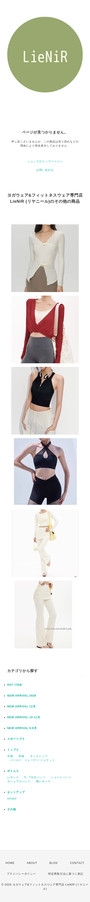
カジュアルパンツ (19, 781)
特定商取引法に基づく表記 (65, 873)
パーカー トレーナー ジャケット (31, 760)
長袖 (21, 756)
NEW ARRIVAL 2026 (21, 695)
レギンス (13, 777)
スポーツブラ (16, 739)
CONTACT (77, 863)
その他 (11, 809)
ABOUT (32, 863)
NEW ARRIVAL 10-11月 (23, 717)
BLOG (54, 863)
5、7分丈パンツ (34, 777)
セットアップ (16, 792)
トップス (13, 749)
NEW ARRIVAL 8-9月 (22, 728)
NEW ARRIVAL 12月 (21, 706)
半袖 (10, 756)
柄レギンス (43, 781)
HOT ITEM (14, 684)
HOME (10, 863)
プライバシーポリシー (21, 873)
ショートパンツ (61, 777)
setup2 (12, 798)
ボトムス (13, 771)
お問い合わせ (45, 170)
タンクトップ (38, 756)
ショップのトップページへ (45, 161)
